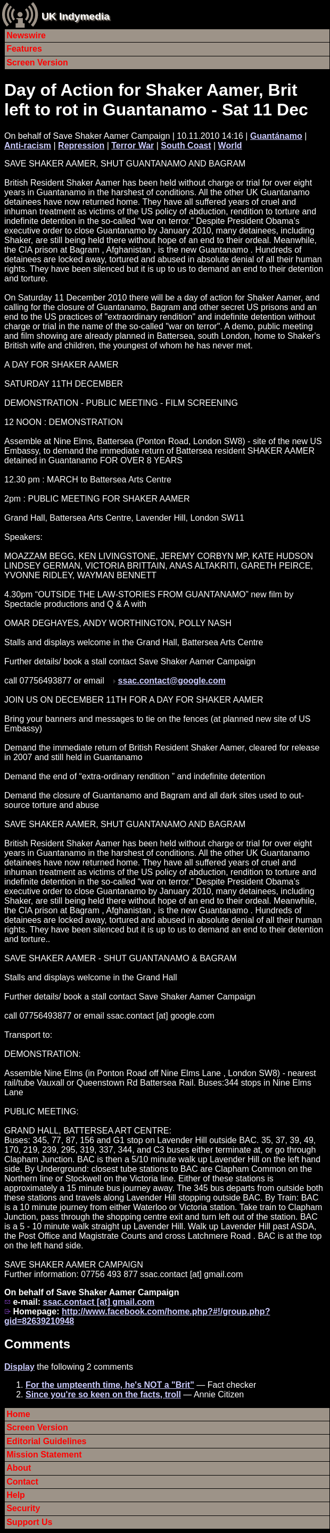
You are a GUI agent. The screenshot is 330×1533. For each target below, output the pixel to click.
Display (19, 1366)
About (18, 1467)
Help (15, 1494)
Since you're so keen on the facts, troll (103, 1394)
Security (23, 1508)
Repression (81, 145)
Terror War (132, 145)
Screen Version (37, 62)
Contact (22, 1481)
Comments (37, 1344)
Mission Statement (43, 1454)
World (230, 145)
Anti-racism (27, 145)
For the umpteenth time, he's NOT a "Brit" (110, 1384)
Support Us (29, 1522)
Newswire (26, 35)
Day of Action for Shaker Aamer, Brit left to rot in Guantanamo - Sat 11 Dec (156, 99)
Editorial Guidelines (46, 1441)
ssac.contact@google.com (172, 680)
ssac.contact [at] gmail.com (98, 1301)
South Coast (186, 145)
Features (24, 48)
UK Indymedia (76, 16)
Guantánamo (276, 135)
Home (18, 1414)
